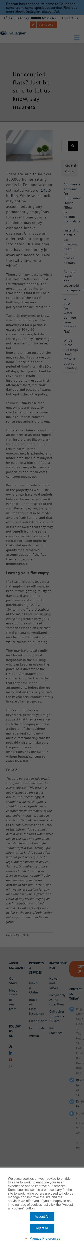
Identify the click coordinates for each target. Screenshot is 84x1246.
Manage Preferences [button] (45, 1238)
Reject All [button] (42, 1228)
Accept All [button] (42, 1216)
